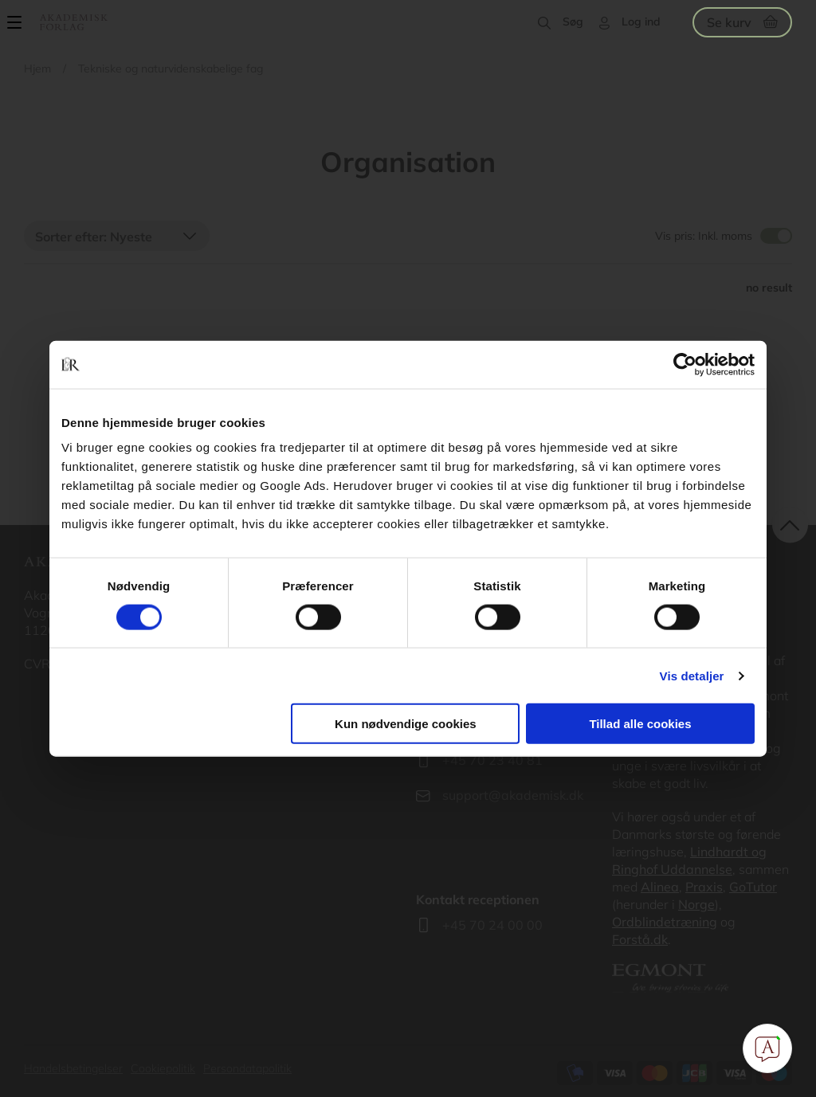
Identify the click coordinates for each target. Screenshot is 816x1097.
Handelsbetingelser (73, 1068)
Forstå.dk (640, 939)
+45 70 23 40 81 (492, 760)
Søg (573, 21)
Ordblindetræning (664, 922)
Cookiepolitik (163, 1068)
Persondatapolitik (247, 1068)
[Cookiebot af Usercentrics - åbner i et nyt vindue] (685, 364)
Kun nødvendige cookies (406, 724)
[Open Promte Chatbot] (767, 1048)
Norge (696, 904)
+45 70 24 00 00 (492, 925)
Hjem (37, 68)
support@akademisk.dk (512, 795)
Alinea (660, 887)
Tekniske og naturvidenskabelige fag (170, 68)
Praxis (704, 887)
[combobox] (117, 236)
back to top (790, 525)
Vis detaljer (692, 675)
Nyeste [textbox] (131, 237)
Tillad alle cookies (640, 724)
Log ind (641, 21)
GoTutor (753, 887)
